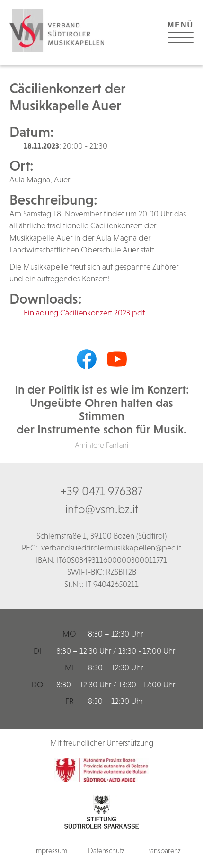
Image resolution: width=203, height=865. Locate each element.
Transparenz (163, 851)
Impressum (50, 851)
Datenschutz (106, 851)
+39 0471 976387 (101, 490)
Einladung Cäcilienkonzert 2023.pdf (84, 312)
